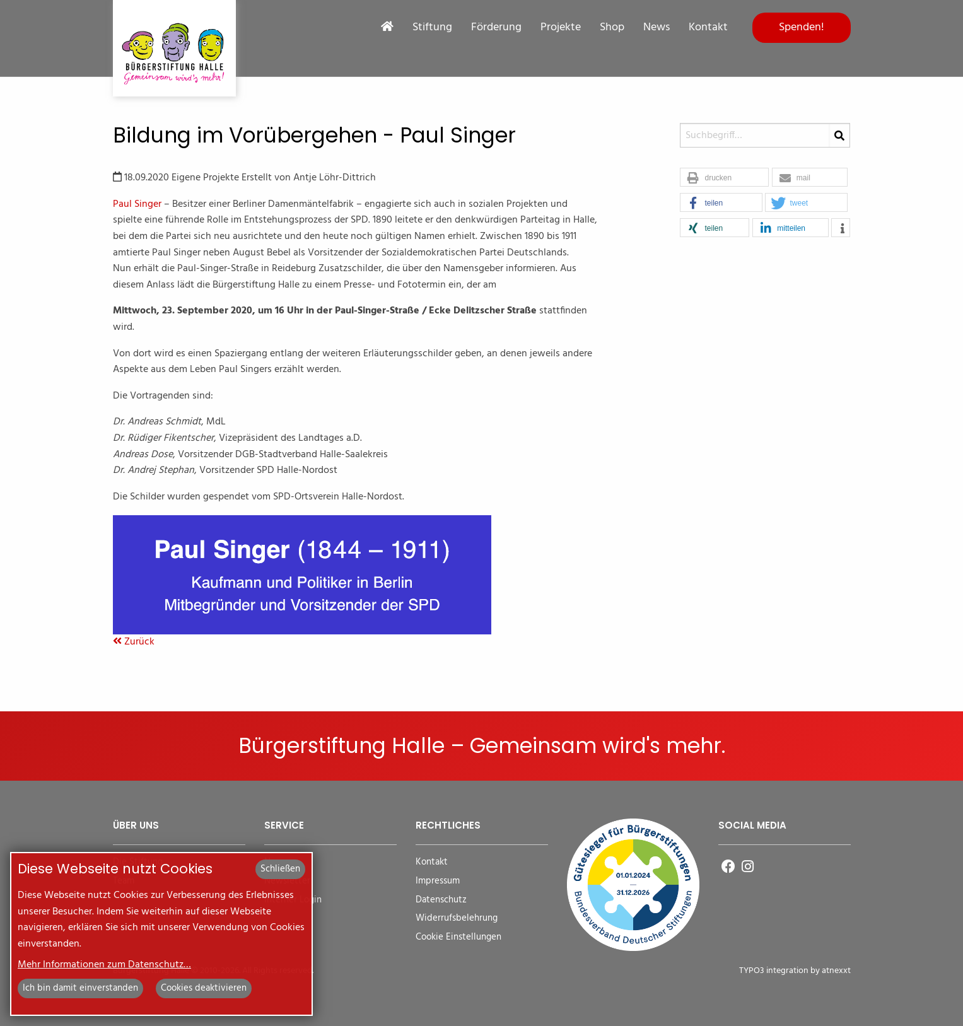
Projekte (560, 28)
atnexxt (836, 971)
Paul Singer (137, 204)
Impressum (438, 881)
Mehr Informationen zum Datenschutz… (104, 965)
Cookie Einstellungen (458, 937)
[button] (723, 177)
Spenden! (801, 27)
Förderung (496, 28)
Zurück (134, 642)
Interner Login (293, 900)
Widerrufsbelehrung (457, 918)
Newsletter (287, 881)
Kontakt (708, 28)
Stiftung (432, 28)
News (656, 28)
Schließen (280, 869)
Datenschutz (441, 900)
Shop (612, 28)
